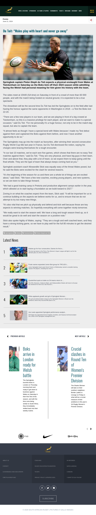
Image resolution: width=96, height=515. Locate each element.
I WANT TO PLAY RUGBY (74, 477)
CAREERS (69, 472)
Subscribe (48, 498)
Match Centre (92, 11)
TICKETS (61, 11)
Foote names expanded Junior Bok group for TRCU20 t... (48, 264)
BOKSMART (74, 11)
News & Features (23, 11)
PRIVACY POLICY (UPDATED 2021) (45, 477)
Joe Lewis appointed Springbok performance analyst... (47, 312)
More (80, 11)
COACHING (38, 460)
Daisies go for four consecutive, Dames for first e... (45, 248)
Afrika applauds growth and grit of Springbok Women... (47, 296)
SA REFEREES (71, 460)
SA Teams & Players (43, 11)
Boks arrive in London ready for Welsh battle (29, 362)
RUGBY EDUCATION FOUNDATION (45, 466)
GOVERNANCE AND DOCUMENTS (13, 472)
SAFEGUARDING (72, 466)
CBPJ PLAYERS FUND (9, 477)
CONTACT (5, 466)
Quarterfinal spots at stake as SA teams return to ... (46, 280)
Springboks (32, 11)
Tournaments (54, 11)
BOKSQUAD (67, 11)
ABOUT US (6, 460)
